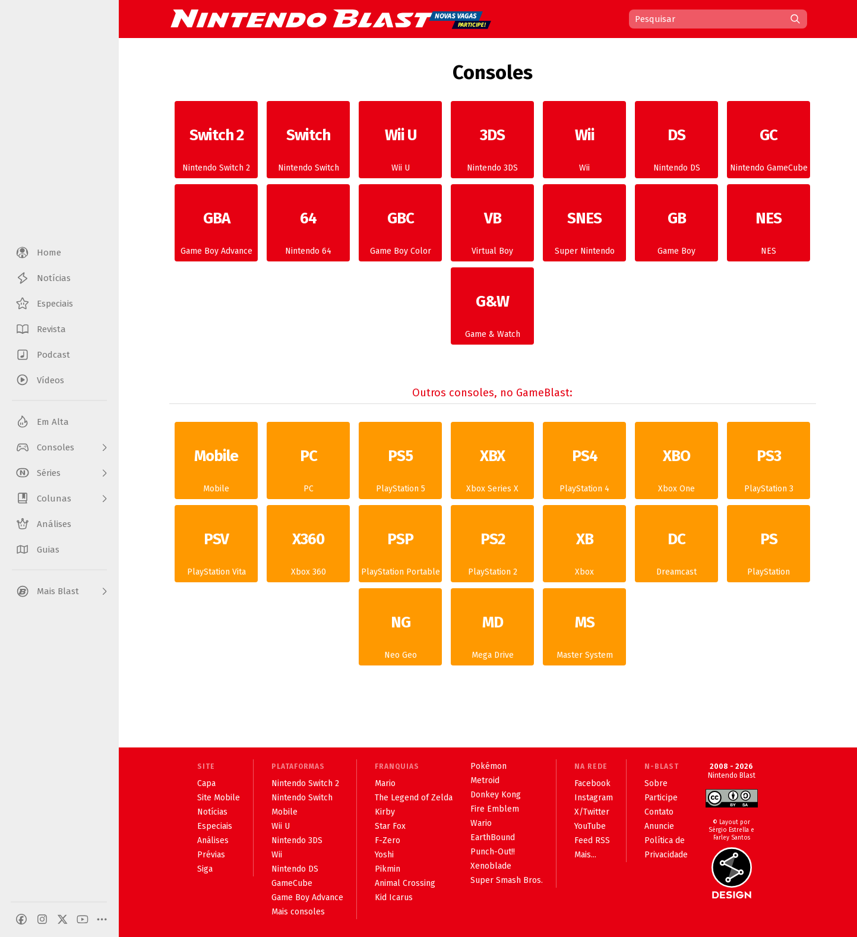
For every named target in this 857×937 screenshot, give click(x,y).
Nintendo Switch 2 (216, 144)
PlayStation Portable (400, 548)
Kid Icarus (394, 897)
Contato (658, 812)
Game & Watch (492, 310)
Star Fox (390, 826)
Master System (584, 631)
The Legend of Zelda (414, 798)
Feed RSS (592, 840)
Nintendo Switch (308, 144)
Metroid (484, 780)
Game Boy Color (400, 227)
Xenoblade (490, 866)
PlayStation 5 (400, 465)
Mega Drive (492, 631)
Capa (206, 783)
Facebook (592, 783)
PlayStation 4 (584, 465)
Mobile (216, 465)
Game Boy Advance (216, 227)
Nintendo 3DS (492, 144)
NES (768, 227)
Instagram (593, 798)
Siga (205, 869)
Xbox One (676, 465)
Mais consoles (298, 912)
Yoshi (384, 855)
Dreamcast (676, 548)
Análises (213, 840)
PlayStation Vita (216, 548)
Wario (481, 823)
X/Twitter (591, 812)
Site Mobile (218, 798)
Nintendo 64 (308, 227)
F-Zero (387, 840)
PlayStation (768, 548)
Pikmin (387, 869)
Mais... (585, 855)
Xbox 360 (308, 548)
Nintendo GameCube (768, 144)
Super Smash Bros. (506, 880)
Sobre (656, 783)
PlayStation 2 (492, 548)
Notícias (212, 812)
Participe (661, 798)
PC (308, 465)
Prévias (211, 855)
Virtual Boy (492, 227)
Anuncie (659, 826)
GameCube (291, 883)
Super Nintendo (584, 227)
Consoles (493, 72)
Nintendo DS (676, 144)
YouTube (590, 826)
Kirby (385, 812)
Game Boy (676, 227)
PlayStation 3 (768, 465)
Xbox (584, 548)
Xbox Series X (492, 465)
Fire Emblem (494, 809)
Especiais (214, 826)
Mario (385, 783)
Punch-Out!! (492, 852)
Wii (584, 144)
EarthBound (492, 837)
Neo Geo (400, 631)
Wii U (400, 144)
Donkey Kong (495, 795)
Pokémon (488, 766)
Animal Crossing (405, 883)
